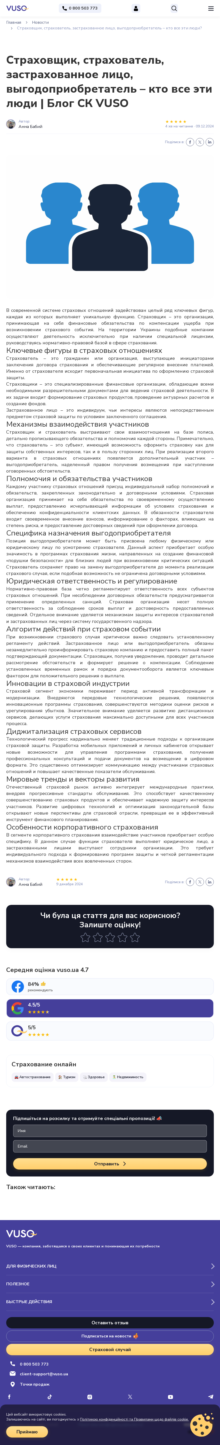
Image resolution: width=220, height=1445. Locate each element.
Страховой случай (110, 1349)
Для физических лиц (31, 1266)
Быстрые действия (29, 1302)
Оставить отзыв (110, 1323)
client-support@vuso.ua (39, 1374)
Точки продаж (30, 1384)
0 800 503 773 (29, 1364)
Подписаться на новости (110, 1336)
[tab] (110, 986)
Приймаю (27, 1432)
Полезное (17, 1284)
